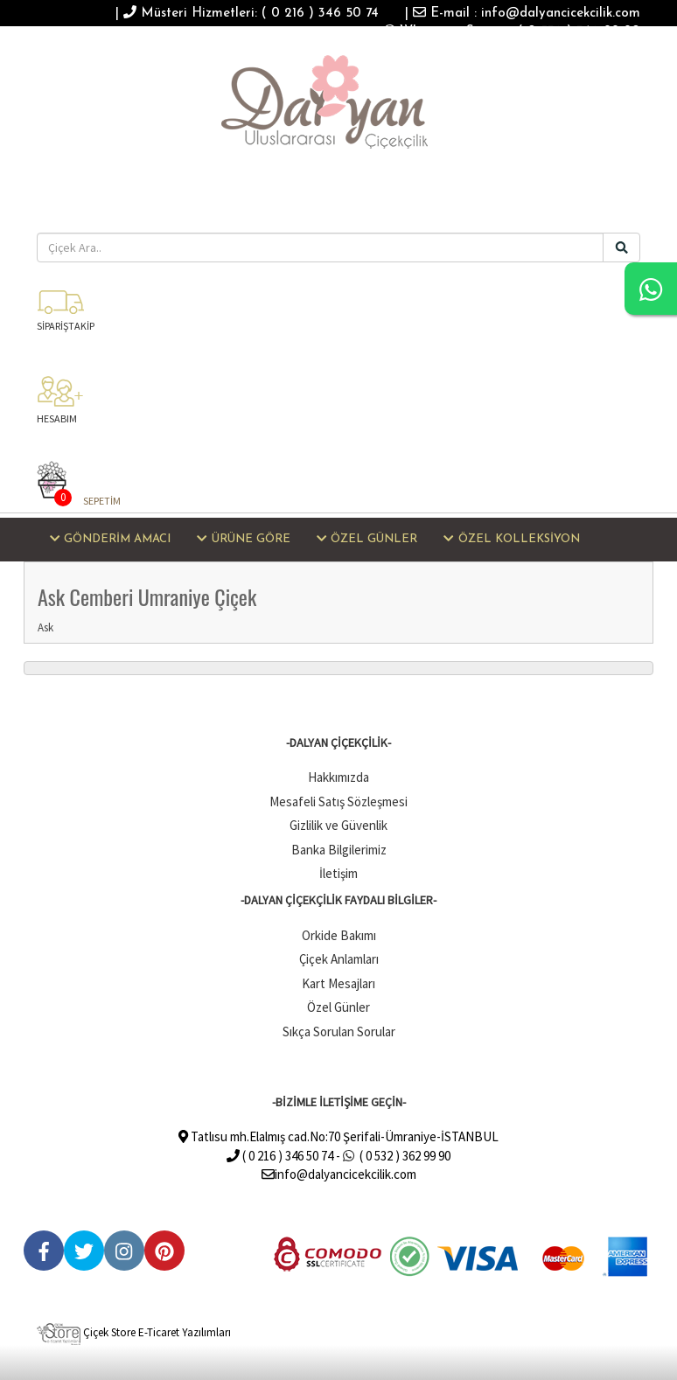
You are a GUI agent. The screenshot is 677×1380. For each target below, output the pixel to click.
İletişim (338, 873)
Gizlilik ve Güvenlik (338, 825)
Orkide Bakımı (339, 935)
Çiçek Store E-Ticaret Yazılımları (134, 1332)
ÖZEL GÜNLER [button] (367, 539)
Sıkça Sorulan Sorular (339, 1031)
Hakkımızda (338, 777)
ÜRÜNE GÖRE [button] (243, 539)
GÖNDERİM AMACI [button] (110, 539)
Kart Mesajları (338, 983)
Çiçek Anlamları (339, 959)
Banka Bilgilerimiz (339, 849)
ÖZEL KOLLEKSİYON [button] (511, 539)
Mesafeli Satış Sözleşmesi (338, 801)
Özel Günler (338, 1007)
